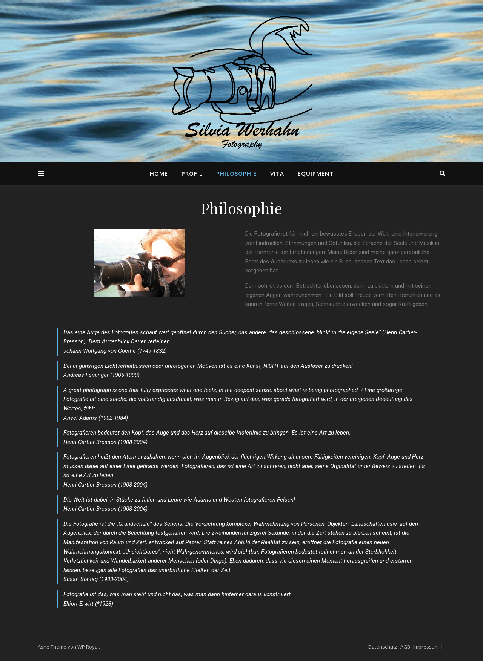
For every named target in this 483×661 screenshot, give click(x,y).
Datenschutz (382, 646)
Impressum (426, 646)
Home (159, 173)
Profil (192, 173)
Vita (277, 173)
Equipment (316, 173)
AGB (405, 646)
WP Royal (88, 646)
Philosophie (236, 173)
